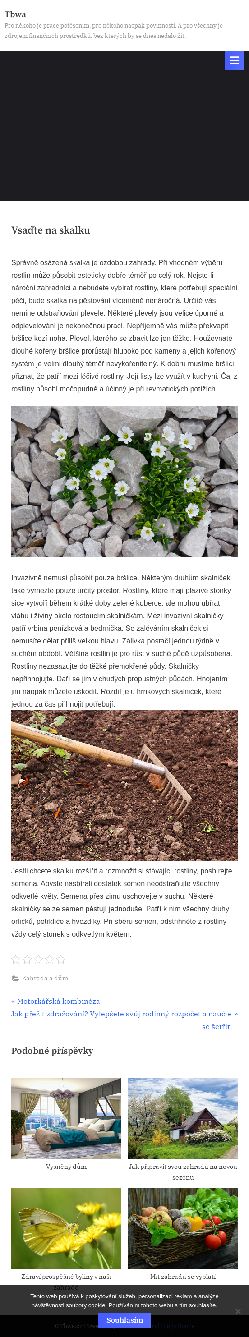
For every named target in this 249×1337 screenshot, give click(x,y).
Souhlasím (124, 1319)
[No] (237, 1311)
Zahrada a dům (45, 978)
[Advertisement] (124, 137)
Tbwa (15, 14)
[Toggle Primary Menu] (234, 60)
